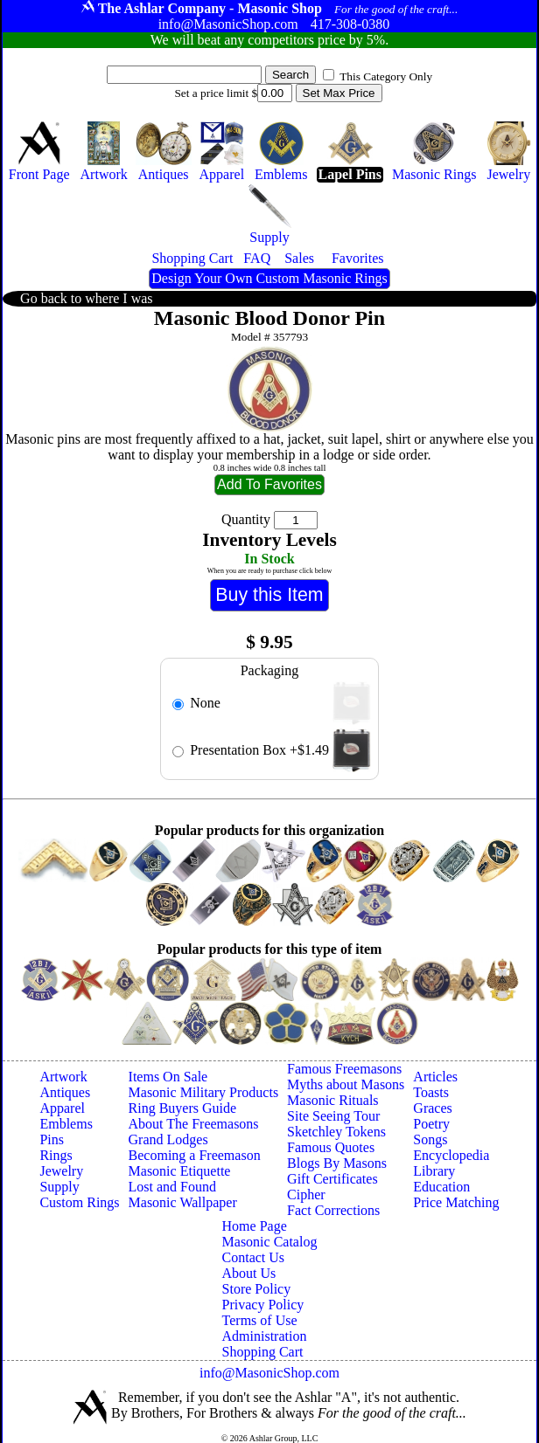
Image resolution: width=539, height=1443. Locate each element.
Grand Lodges (168, 1139)
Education (441, 1186)
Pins (51, 1139)
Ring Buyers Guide (183, 1108)
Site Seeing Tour (333, 1115)
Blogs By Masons (337, 1163)
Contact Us (253, 1257)
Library (434, 1170)
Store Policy (256, 1288)
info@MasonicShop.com (270, 1372)
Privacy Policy (263, 1304)
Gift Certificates (332, 1178)
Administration (264, 1336)
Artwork (63, 1076)
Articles (435, 1076)
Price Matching (456, 1202)
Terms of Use (260, 1320)
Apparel (62, 1108)
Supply (59, 1186)
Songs (430, 1139)
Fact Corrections (333, 1210)
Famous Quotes (330, 1147)
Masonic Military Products (204, 1092)
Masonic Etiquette (180, 1170)
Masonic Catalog (270, 1241)
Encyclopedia (451, 1155)
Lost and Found (172, 1186)
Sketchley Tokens (336, 1131)
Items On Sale (168, 1076)
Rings (55, 1155)
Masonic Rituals (332, 1100)
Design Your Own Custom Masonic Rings (269, 278)
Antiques (64, 1092)
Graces (432, 1108)
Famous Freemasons (344, 1068)
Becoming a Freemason (195, 1155)
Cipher (306, 1194)
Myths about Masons (345, 1084)
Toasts (431, 1092)
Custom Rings (79, 1202)
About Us (249, 1273)
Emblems (65, 1123)
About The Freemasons (194, 1123)
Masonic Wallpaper (183, 1202)
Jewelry (61, 1170)
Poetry (431, 1123)
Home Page (254, 1226)
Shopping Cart (263, 1351)
